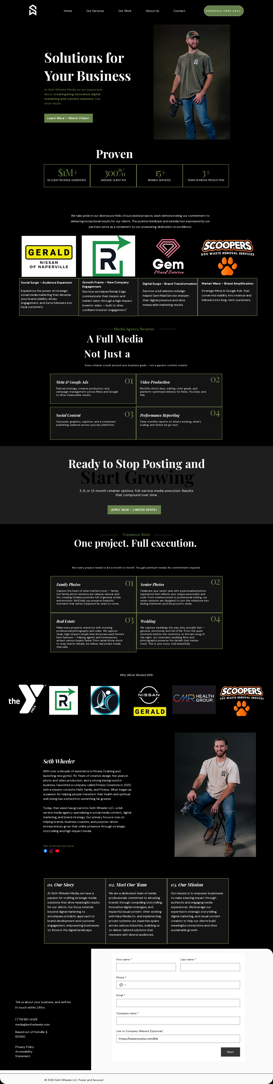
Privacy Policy (24, 1047)
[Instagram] (51, 850)
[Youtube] (57, 850)
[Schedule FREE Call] (224, 11)
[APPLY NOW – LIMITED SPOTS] (134, 509)
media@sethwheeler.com (32, 1024)
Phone (121, 978)
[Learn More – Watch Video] (68, 118)
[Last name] (209, 967)
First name (124, 960)
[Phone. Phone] (182, 985)
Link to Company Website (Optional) (139, 1031)
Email (120, 995)
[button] (179, 11)
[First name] (145, 967)
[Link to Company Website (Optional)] (177, 1039)
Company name (127, 1013)
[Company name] (177, 1021)
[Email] (177, 1003)
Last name (188, 960)
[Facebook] (45, 850)
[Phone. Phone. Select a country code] (123, 985)
